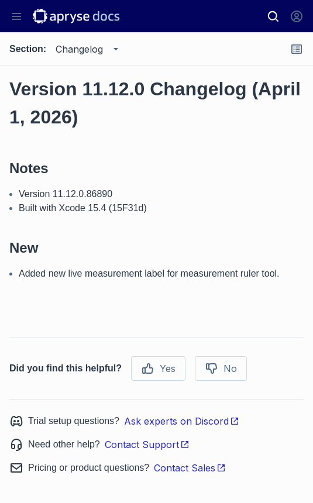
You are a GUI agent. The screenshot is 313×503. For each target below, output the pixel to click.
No (221, 368)
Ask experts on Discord (181, 421)
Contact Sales (190, 468)
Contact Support (147, 444)
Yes (158, 368)
